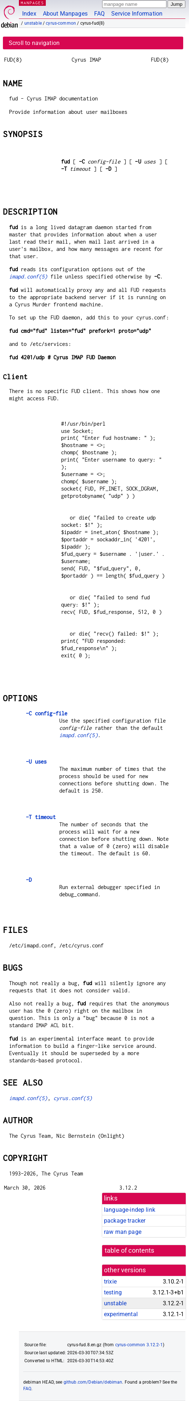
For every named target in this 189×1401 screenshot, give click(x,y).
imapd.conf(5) (28, 276)
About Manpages (65, 13)
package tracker (124, 1220)
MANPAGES (32, 2)
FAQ (99, 13)
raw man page (122, 1231)
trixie (110, 1281)
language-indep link (129, 1209)
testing (113, 1292)
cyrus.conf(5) (72, 1098)
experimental (121, 1314)
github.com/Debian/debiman (93, 1382)
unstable (33, 23)
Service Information (136, 13)
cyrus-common (61, 23)
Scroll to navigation (34, 43)
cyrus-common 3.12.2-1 (139, 1344)
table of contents (129, 1250)
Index (29, 13)
